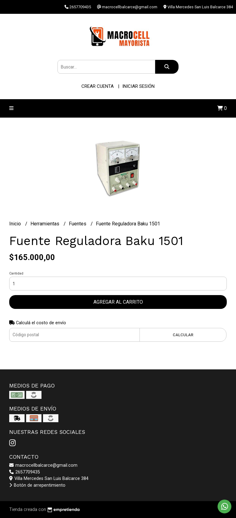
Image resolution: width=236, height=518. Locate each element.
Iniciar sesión (138, 86)
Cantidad (16, 273)
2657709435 (24, 472)
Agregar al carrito (118, 302)
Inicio (15, 224)
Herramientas (45, 224)
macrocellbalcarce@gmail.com (43, 465)
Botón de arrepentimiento (37, 485)
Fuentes (78, 224)
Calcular (183, 335)
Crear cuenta (97, 86)
